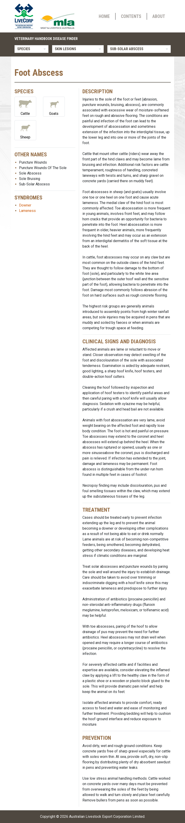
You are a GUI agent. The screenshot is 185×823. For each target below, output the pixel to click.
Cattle (25, 106)
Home (104, 16)
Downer (25, 205)
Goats (54, 106)
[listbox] (31, 49)
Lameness (27, 211)
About (158, 16)
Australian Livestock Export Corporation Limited (106, 816)
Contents (131, 16)
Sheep (25, 129)
